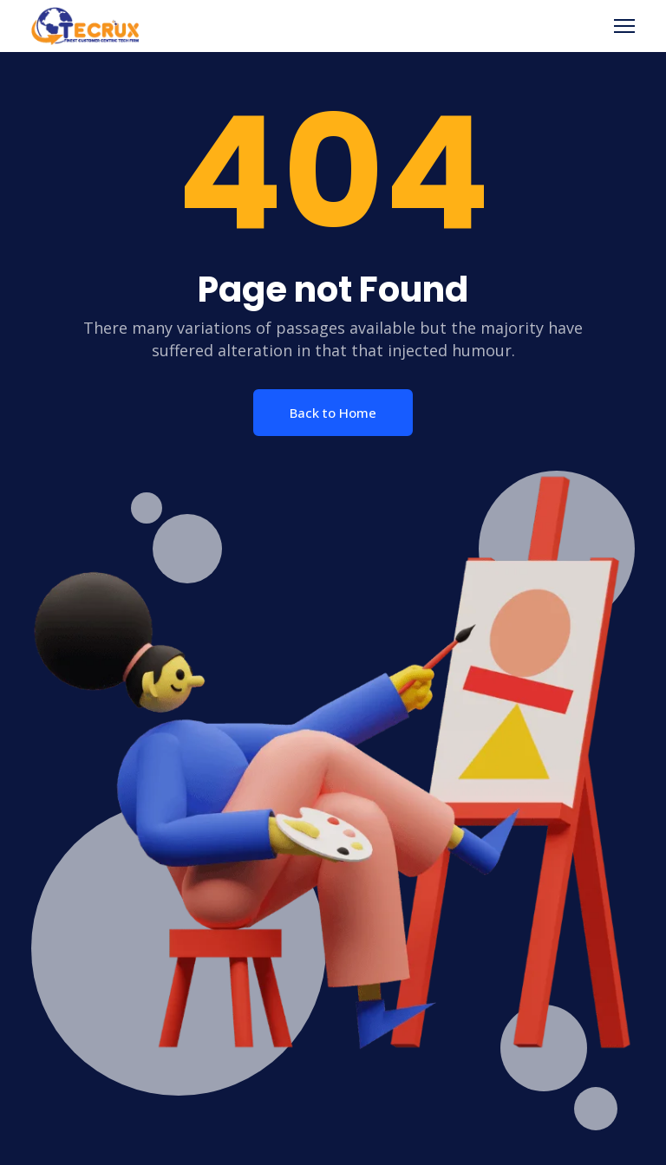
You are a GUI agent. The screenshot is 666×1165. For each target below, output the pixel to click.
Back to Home (333, 412)
